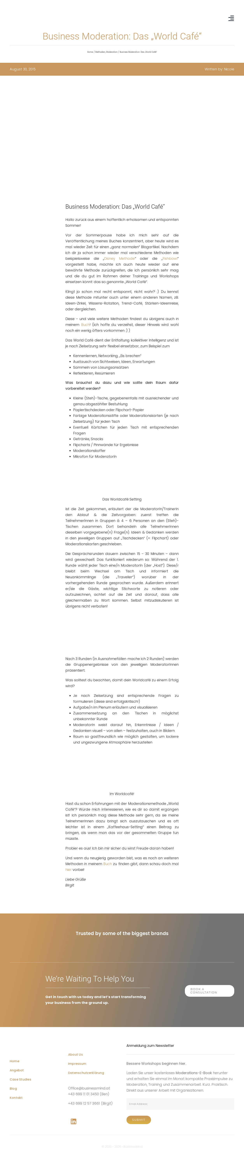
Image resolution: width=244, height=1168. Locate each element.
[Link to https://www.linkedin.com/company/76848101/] (73, 1121)
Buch (85, 324)
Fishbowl (170, 258)
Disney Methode (119, 258)
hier (68, 869)
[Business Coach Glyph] (32, 1040)
